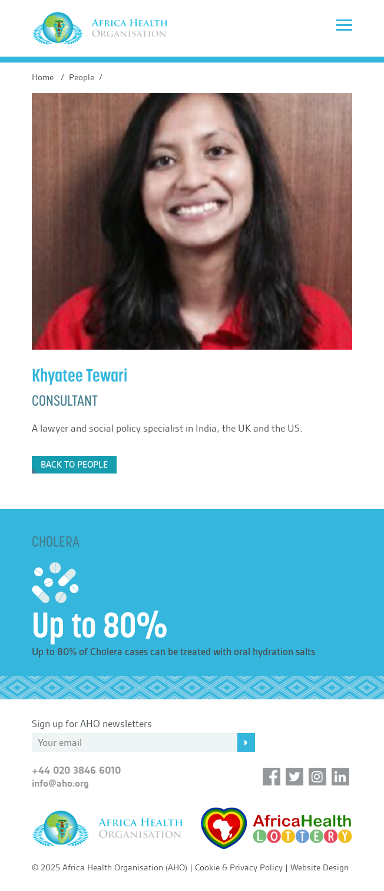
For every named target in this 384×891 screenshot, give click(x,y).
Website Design (319, 867)
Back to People (74, 465)
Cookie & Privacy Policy (239, 867)
